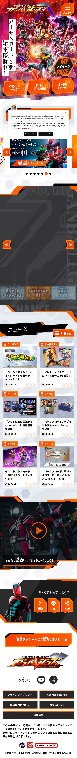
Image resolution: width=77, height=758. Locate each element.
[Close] (66, 112)
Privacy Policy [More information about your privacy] (26, 128)
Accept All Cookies (46, 134)
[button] (27, 173)
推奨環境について (20, 705)
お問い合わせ (56, 705)
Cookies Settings (57, 694)
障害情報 (38, 715)
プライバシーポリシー (20, 694)
